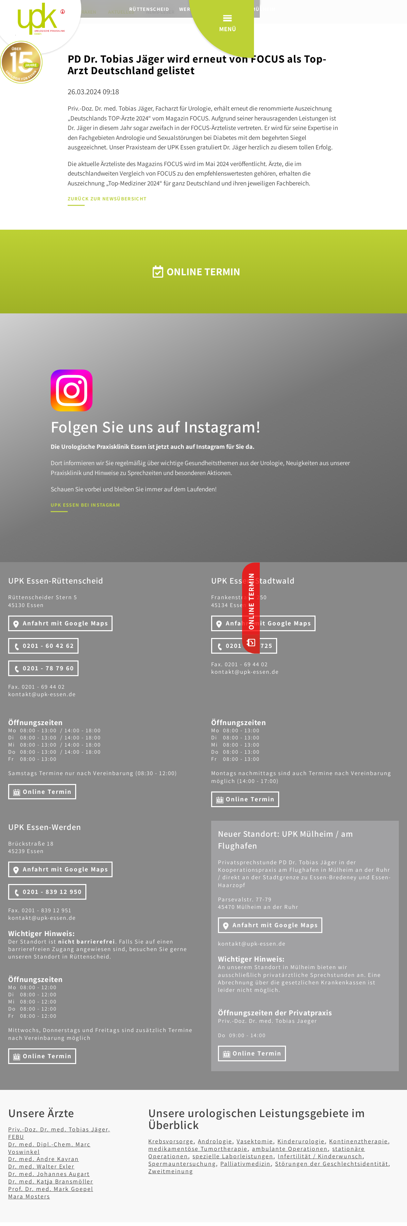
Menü (369, 33)
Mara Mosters (30, 1196)
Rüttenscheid (164, 9)
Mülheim (278, 9)
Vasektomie (259, 1141)
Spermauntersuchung (183, 1163)
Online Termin (47, 791)
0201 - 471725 (249, 645)
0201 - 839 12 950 (52, 891)
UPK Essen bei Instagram (85, 505)
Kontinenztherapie (366, 1141)
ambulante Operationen (294, 1148)
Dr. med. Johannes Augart (50, 1174)
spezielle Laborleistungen (235, 1156)
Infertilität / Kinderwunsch (326, 1156)
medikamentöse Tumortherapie (199, 1148)
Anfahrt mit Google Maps (65, 623)
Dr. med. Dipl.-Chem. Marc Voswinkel (52, 1148)
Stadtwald (241, 9)
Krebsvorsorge (171, 1141)
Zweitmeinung (244, 1170)
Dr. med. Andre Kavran (45, 1159)
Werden (205, 9)
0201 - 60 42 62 (48, 645)
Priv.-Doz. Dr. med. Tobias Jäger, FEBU (62, 1133)
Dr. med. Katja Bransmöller (53, 1181)
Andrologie (217, 1141)
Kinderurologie (306, 1141)
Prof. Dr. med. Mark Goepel (52, 1188)
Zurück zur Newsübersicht (107, 198)
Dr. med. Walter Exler (43, 1166)
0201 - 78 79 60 (48, 668)
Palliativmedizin (249, 1163)
